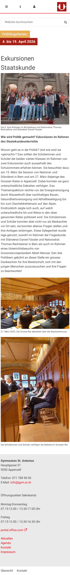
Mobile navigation (6, 6)
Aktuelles (7, 538)
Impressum (8, 552)
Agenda (6, 543)
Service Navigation (20, 6)
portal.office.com (12, 530)
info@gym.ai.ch (20, 482)
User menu (34, 6)
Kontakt (6, 547)
